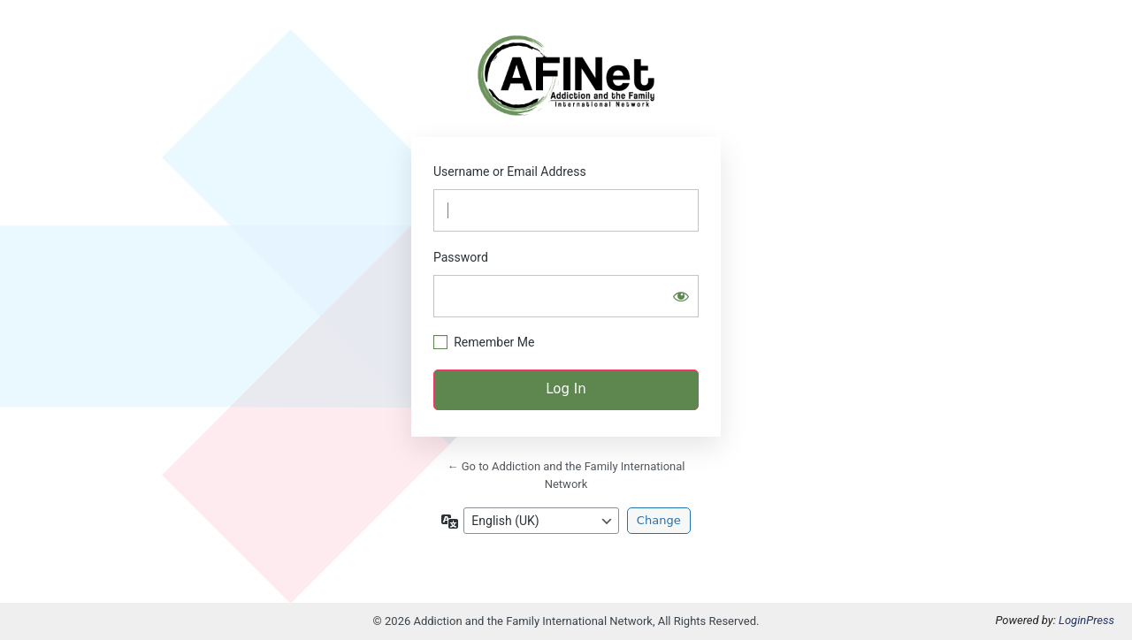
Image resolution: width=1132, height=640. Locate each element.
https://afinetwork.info (566, 75)
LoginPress (1086, 620)
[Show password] (681, 296)
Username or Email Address (509, 171)
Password (460, 257)
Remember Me (494, 342)
